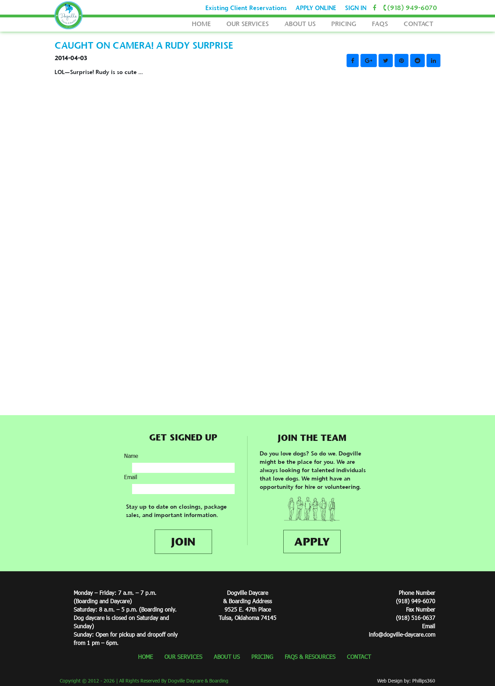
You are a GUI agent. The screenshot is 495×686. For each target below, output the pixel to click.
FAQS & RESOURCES (310, 656)
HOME (201, 24)
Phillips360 (423, 681)
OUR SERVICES (247, 24)
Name (131, 455)
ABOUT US (300, 24)
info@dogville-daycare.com (402, 634)
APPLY (312, 541)
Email (130, 477)
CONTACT (418, 24)
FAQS (380, 24)
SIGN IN (355, 8)
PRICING (343, 24)
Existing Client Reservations (246, 8)
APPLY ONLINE (315, 8)
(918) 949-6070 (409, 8)
